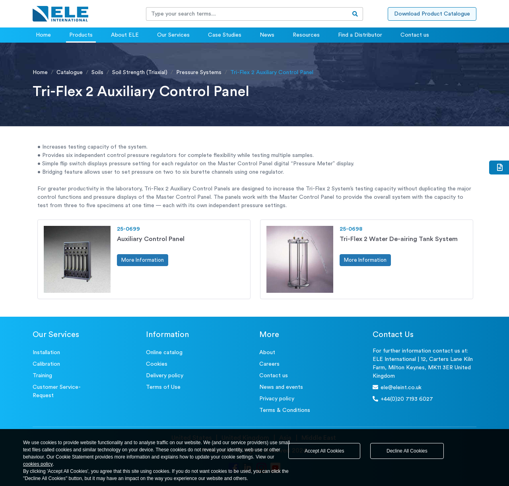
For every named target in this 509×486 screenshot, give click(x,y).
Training (42, 375)
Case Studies (224, 35)
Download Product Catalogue (432, 14)
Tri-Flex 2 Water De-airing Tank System (399, 239)
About (267, 352)
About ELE (125, 35)
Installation (46, 352)
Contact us (414, 35)
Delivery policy (164, 375)
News (267, 35)
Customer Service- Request (57, 391)
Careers (269, 364)
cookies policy (38, 464)
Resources (306, 35)
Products (81, 35)
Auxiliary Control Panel (151, 239)
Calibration (46, 364)
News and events (281, 387)
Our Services (173, 35)
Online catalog (164, 352)
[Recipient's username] (247, 14)
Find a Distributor (360, 35)
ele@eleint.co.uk (397, 387)
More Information (142, 260)
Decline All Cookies (407, 451)
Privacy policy (276, 399)
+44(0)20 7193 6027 (403, 399)
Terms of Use (163, 387)
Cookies (156, 364)
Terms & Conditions (284, 410)
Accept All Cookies (324, 451)
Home (43, 35)
